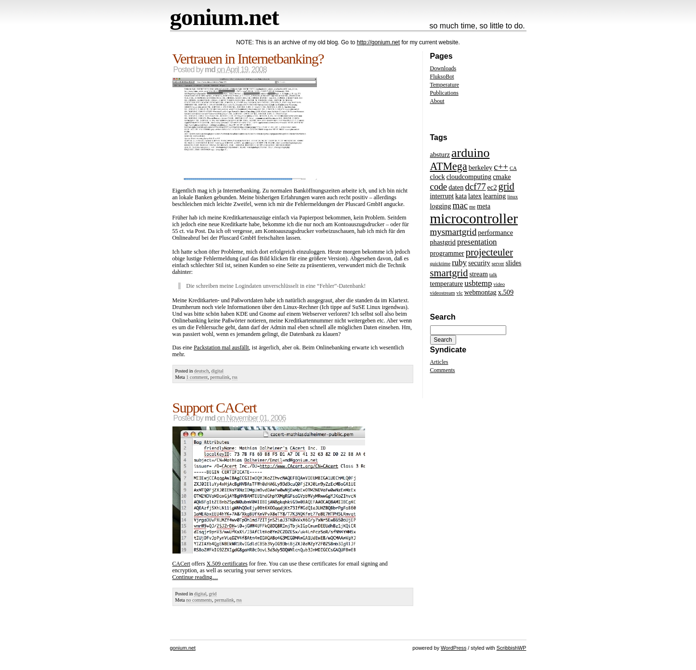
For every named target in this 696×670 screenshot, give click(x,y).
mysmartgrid (453, 232)
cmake (502, 176)
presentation (477, 241)
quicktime (440, 263)
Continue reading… (195, 577)
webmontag (480, 292)
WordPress (453, 648)
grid (213, 593)
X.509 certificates (227, 563)
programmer (447, 253)
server (498, 263)
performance (495, 232)
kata (461, 196)
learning (494, 196)
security (479, 263)
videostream (442, 293)
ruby (459, 262)
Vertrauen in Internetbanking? (248, 58)
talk (493, 274)
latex (475, 196)
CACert (181, 563)
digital (217, 371)
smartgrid (449, 273)
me (472, 206)
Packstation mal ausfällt (221, 347)
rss (234, 377)
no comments (199, 600)
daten (455, 187)
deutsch (201, 371)
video (499, 284)
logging (440, 206)
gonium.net (224, 17)
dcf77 (475, 186)
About (437, 101)
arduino (470, 153)
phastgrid (443, 242)
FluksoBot (442, 76)
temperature (446, 283)
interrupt (442, 196)
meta (483, 206)
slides (514, 263)
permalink (220, 377)
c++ (501, 167)
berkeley (481, 167)
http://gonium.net (378, 42)
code (438, 186)
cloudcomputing (469, 176)
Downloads (443, 68)
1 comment (197, 377)
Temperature (444, 84)
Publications (444, 93)
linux (512, 196)
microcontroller (474, 218)
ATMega (448, 166)
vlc (460, 293)
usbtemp (478, 283)
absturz (440, 154)
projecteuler (489, 252)
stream (479, 274)
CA (513, 168)
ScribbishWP (511, 648)
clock (437, 176)
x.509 (505, 292)
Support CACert (214, 407)
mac (460, 205)
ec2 (492, 187)
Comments (442, 370)
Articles (439, 362)
